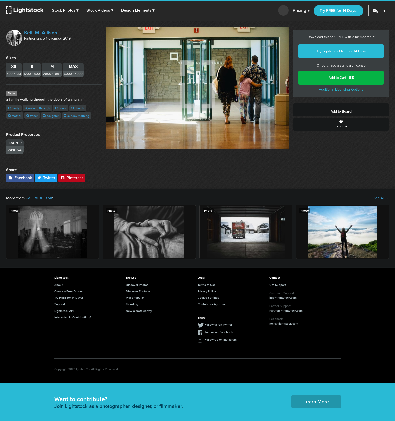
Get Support (277, 285)
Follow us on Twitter (218, 324)
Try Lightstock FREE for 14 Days (341, 51)
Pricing (301, 10)
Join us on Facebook (219, 332)
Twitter (46, 178)
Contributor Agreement (213, 304)
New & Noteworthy (139, 311)
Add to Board (341, 109)
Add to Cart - (341, 77)
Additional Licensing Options (341, 89)
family (14, 108)
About (58, 285)
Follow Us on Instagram (221, 339)
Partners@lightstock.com (286, 310)
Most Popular (135, 297)
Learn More (316, 401)
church (77, 108)
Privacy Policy (207, 291)
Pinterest (71, 178)
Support (59, 304)
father (32, 115)
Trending (132, 304)
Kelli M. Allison (40, 32)
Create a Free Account (69, 291)
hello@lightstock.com (283, 323)
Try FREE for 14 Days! (338, 10)
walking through (37, 108)
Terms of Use (207, 285)
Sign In (379, 10)
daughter (51, 115)
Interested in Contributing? (72, 317)
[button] (65, 10)
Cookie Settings (208, 297)
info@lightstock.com (283, 297)
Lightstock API (64, 311)
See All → (381, 198)
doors (60, 108)
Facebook (20, 178)
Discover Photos (137, 285)
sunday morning (76, 115)
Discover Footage (138, 291)
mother (14, 115)
